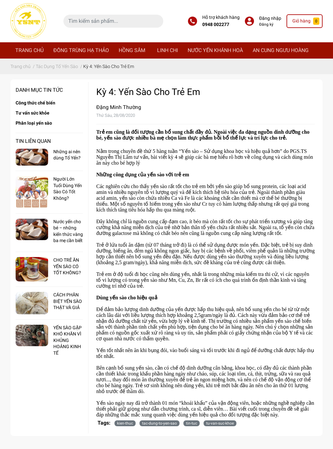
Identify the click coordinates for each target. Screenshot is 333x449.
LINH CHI (167, 50)
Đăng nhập (270, 18)
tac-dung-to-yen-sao (159, 423)
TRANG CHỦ (29, 50)
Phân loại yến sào (34, 123)
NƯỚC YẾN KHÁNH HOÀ (215, 50)
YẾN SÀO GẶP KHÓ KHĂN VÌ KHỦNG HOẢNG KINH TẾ (67, 340)
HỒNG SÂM (132, 50)
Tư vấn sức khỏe (32, 113)
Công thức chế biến (35, 102)
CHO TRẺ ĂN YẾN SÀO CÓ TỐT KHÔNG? (67, 266)
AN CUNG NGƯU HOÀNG (281, 50)
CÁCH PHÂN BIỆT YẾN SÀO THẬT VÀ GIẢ (67, 301)
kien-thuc (125, 423)
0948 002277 (215, 24)
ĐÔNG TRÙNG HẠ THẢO (81, 50)
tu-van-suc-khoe (220, 423)
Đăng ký (266, 24)
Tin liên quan (33, 141)
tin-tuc (191, 423)
